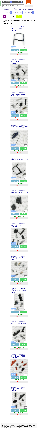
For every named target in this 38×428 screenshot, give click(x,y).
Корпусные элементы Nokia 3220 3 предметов (19, 126)
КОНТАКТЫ (23, 9)
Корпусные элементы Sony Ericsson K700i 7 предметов (18, 323)
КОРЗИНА (29, 12)
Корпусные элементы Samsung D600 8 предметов (18, 225)
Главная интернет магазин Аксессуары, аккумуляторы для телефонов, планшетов (19, 426)
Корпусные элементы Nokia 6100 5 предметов (19, 158)
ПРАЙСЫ (14, 9)
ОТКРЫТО (7, 12)
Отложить (14, 50)
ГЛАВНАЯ (6, 9)
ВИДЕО (30, 9)
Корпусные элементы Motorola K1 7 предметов (18, 61)
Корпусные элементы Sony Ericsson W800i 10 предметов (19, 356)
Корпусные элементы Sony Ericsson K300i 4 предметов (18, 290)
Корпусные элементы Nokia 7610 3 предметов (19, 191)
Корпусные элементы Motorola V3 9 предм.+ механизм (18, 94)
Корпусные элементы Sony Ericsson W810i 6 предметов (18, 388)
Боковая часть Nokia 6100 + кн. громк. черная (18, 28)
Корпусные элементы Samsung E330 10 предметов (18, 257)
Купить (23, 50)
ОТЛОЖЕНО (18, 12)
